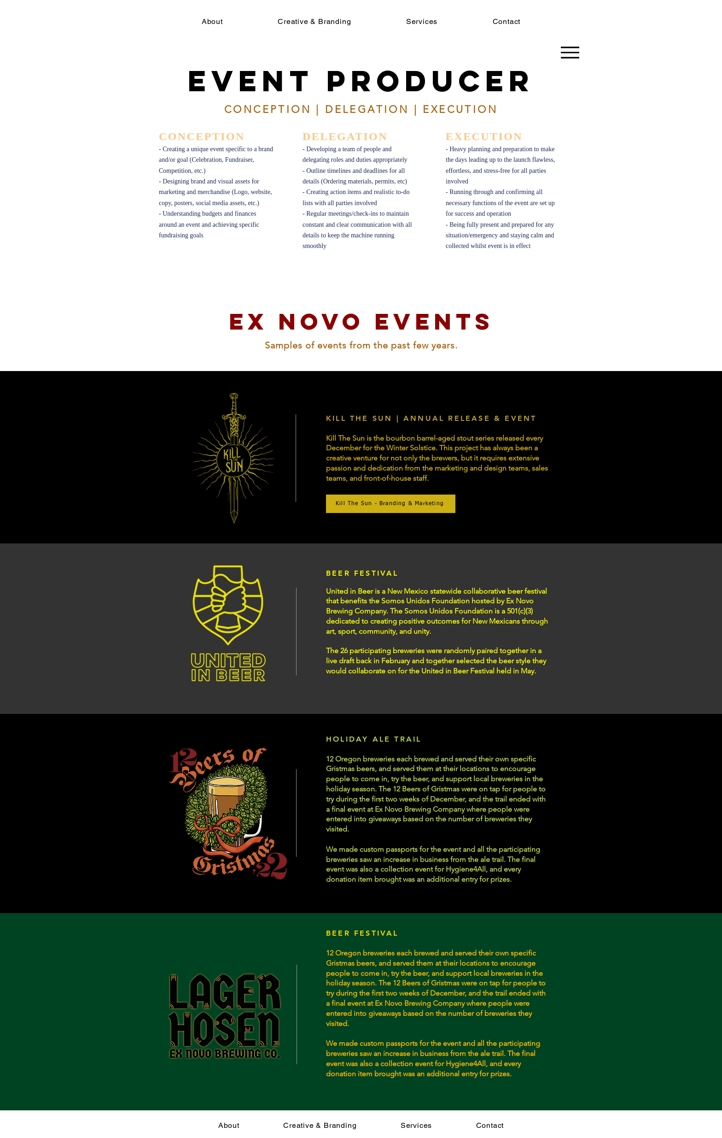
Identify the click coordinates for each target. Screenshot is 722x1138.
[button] (314, 21)
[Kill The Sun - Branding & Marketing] (390, 504)
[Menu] (570, 52)
